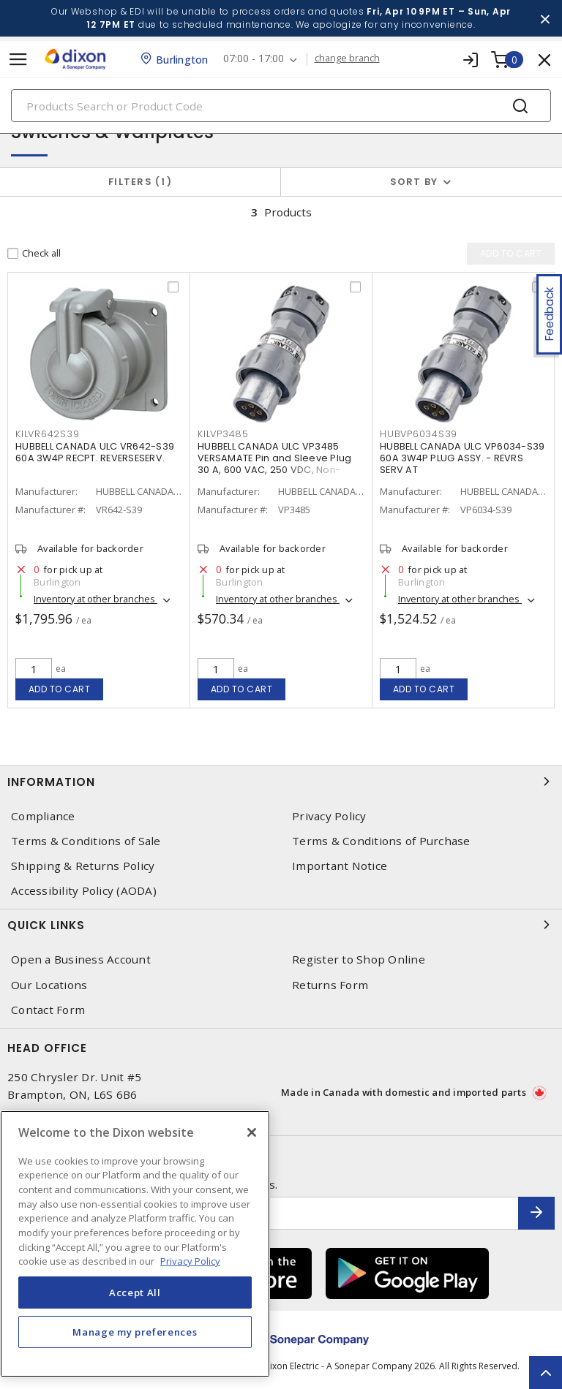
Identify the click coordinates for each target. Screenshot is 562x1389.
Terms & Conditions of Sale (86, 841)
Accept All (135, 1292)
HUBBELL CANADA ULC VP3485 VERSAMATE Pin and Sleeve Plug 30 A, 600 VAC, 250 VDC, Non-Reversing (274, 464)
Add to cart (60, 689)
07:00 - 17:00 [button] (253, 59)
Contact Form (48, 1010)
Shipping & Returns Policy (82, 866)
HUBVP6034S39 (418, 434)
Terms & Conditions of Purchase (381, 841)
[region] (135, 1243)
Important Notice (339, 866)
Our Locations (49, 985)
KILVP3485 (223, 434)
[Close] (252, 1132)
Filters (140, 181)
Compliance (43, 816)
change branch (347, 58)
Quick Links (281, 925)
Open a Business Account (81, 959)
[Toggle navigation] (18, 59)
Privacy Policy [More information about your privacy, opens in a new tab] (190, 1261)
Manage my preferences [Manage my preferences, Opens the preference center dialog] (134, 1332)
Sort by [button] (414, 181)
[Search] (281, 105)
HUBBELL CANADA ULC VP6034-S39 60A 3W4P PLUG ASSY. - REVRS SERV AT (462, 458)
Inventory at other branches (95, 598)
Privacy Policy (329, 816)
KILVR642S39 (47, 434)
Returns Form (330, 985)
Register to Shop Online (358, 959)
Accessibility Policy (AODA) (84, 891)
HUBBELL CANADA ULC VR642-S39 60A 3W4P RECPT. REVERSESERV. (94, 452)
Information (281, 781)
